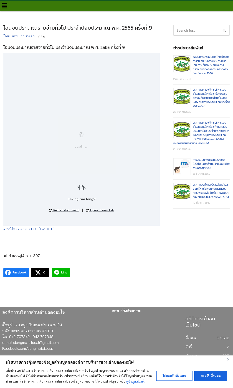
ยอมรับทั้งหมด (211, 376)
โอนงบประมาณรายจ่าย (19, 36)
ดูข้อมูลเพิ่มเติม (136, 381)
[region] (116, 371)
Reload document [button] (64, 210)
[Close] (228, 359)
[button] (4, 6)
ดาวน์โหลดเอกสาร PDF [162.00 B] (29, 229)
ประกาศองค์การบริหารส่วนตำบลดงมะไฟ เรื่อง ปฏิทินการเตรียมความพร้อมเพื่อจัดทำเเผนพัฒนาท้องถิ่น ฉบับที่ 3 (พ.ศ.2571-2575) (211, 191)
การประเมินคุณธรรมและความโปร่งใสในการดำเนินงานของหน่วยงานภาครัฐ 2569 (211, 164)
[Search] (224, 30)
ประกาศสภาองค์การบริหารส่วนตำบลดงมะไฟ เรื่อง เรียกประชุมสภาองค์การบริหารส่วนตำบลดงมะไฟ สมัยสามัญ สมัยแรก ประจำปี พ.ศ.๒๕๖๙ (211, 98)
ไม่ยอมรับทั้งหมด (174, 376)
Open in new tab (100, 210)
